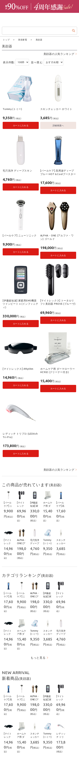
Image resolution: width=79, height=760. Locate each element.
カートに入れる (21, 125)
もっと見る (38, 657)
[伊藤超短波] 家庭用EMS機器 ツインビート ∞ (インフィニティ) (20, 303)
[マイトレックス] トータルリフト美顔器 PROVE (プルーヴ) (58, 302)
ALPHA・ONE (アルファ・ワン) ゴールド (57, 237)
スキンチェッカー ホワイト (56, 108)
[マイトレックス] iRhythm (18, 368)
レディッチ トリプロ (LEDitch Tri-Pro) (20, 435)
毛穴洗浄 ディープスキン (17, 170)
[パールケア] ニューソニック (20, 235)
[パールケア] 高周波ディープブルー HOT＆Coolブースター (58, 172)
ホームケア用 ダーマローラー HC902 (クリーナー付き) (57, 370)
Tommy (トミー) (12, 108)
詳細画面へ (58, 125)
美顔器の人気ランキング (59, 53)
